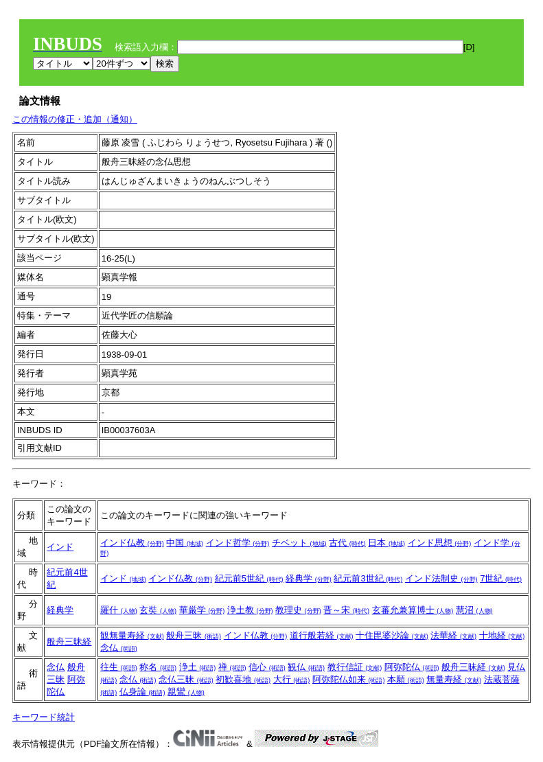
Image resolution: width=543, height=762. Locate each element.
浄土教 (250, 610)
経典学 (309, 578)
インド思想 (440, 543)
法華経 (453, 635)
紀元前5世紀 (249, 578)
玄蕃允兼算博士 (413, 610)
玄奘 (157, 610)
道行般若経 (322, 635)
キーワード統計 (43, 717)
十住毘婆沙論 (392, 635)
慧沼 (474, 610)
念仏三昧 (186, 679)
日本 (386, 543)
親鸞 (186, 691)
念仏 (118, 648)
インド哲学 (238, 543)
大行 (291, 679)
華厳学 (202, 610)
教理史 (298, 610)
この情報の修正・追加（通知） (74, 119)
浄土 (197, 667)
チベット (299, 543)
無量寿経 (453, 679)
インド (60, 547)
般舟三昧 (193, 635)
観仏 (306, 667)
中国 (184, 543)
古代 (347, 543)
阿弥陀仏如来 (348, 679)
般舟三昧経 (69, 641)
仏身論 (142, 691)
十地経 (502, 635)
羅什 (118, 610)
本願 (405, 679)
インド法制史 (441, 578)
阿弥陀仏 (411, 667)
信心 (267, 667)
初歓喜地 (243, 679)
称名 (157, 667)
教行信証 (354, 667)
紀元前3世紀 (368, 578)
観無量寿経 (132, 635)
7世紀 (501, 578)
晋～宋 (346, 610)
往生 (118, 667)
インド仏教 (132, 543)
